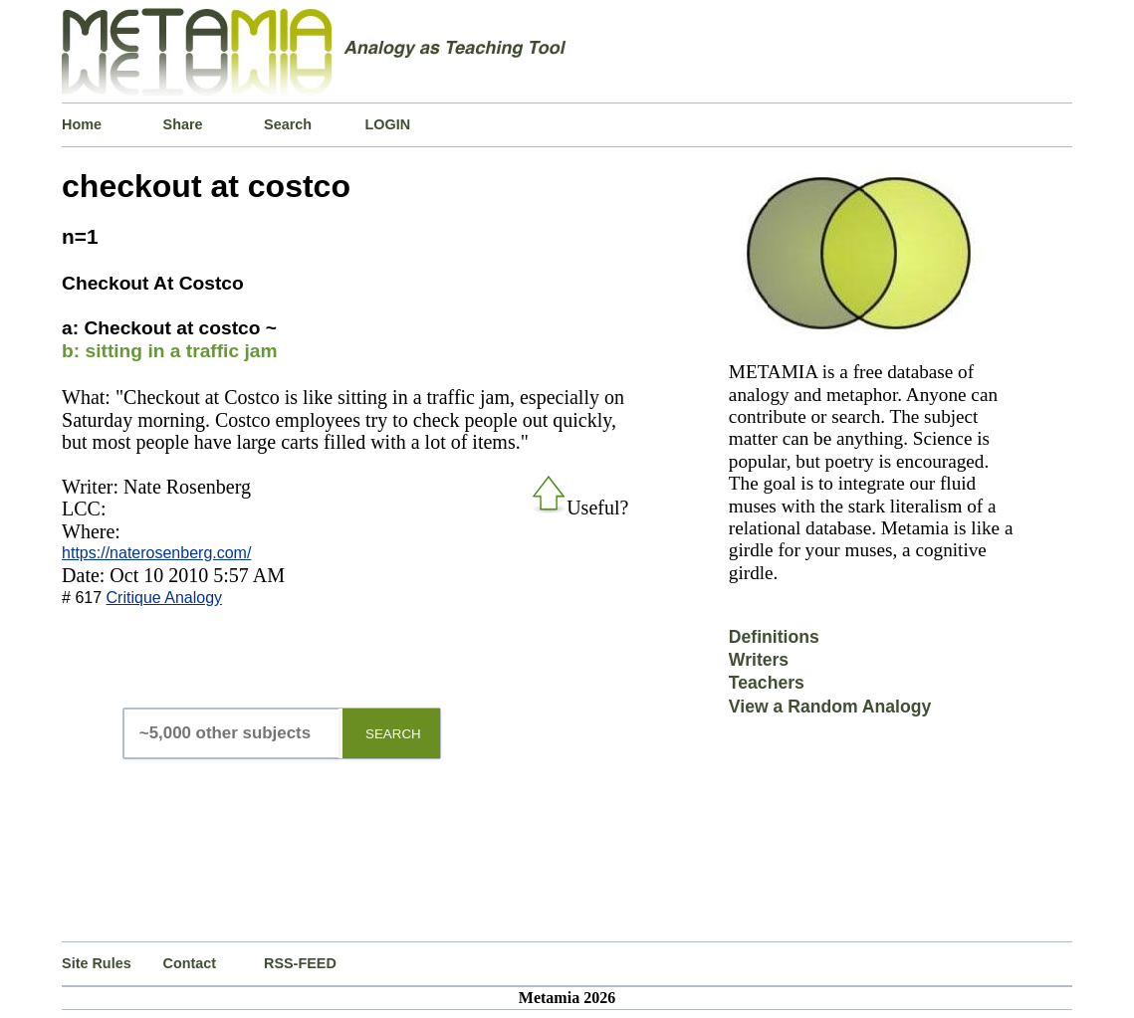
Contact (190, 963)
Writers (759, 660)
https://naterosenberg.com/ (156, 552)
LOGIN (388, 124)
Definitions (774, 637)
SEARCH (393, 733)
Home (82, 124)
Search (288, 124)
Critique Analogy (165, 597)
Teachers (766, 683)
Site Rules (96, 963)
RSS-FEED (300, 963)
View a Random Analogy (830, 706)
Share (183, 124)
